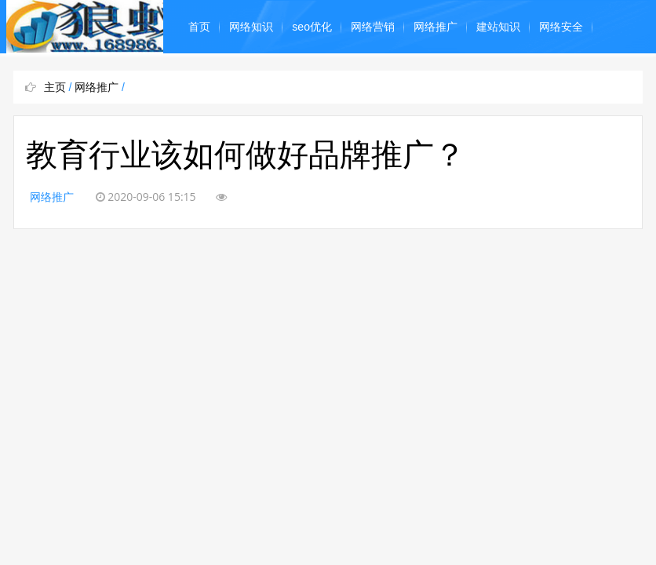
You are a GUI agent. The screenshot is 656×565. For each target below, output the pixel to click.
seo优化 (312, 26)
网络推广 (435, 26)
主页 (55, 87)
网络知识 (251, 26)
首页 (199, 26)
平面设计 (273, 80)
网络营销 (373, 26)
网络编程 (210, 80)
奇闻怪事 (336, 80)
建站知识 (498, 26)
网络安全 (561, 26)
